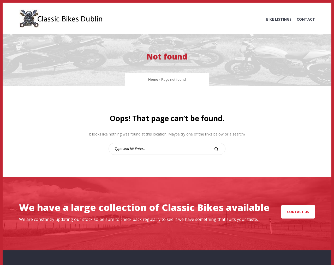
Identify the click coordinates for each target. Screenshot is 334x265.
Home (153, 79)
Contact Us (298, 211)
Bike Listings (278, 19)
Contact (306, 19)
